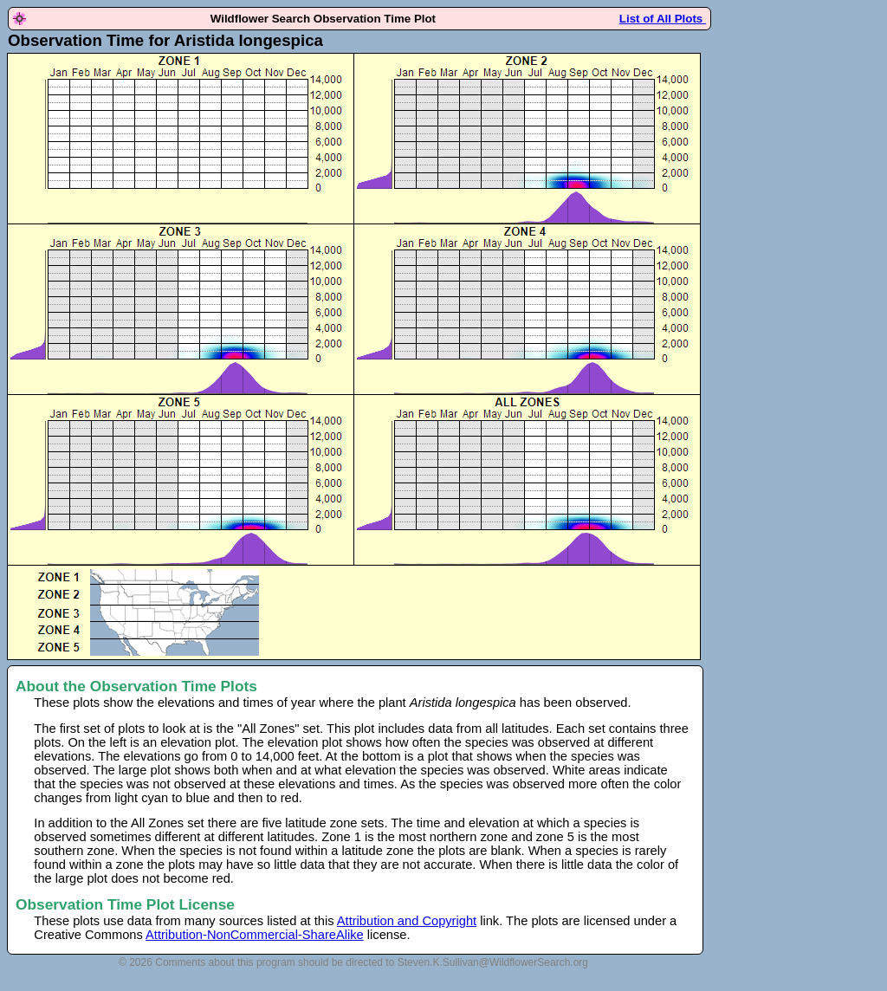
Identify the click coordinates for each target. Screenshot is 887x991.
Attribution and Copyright (406, 921)
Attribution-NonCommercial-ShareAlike (255, 935)
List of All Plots (662, 18)
